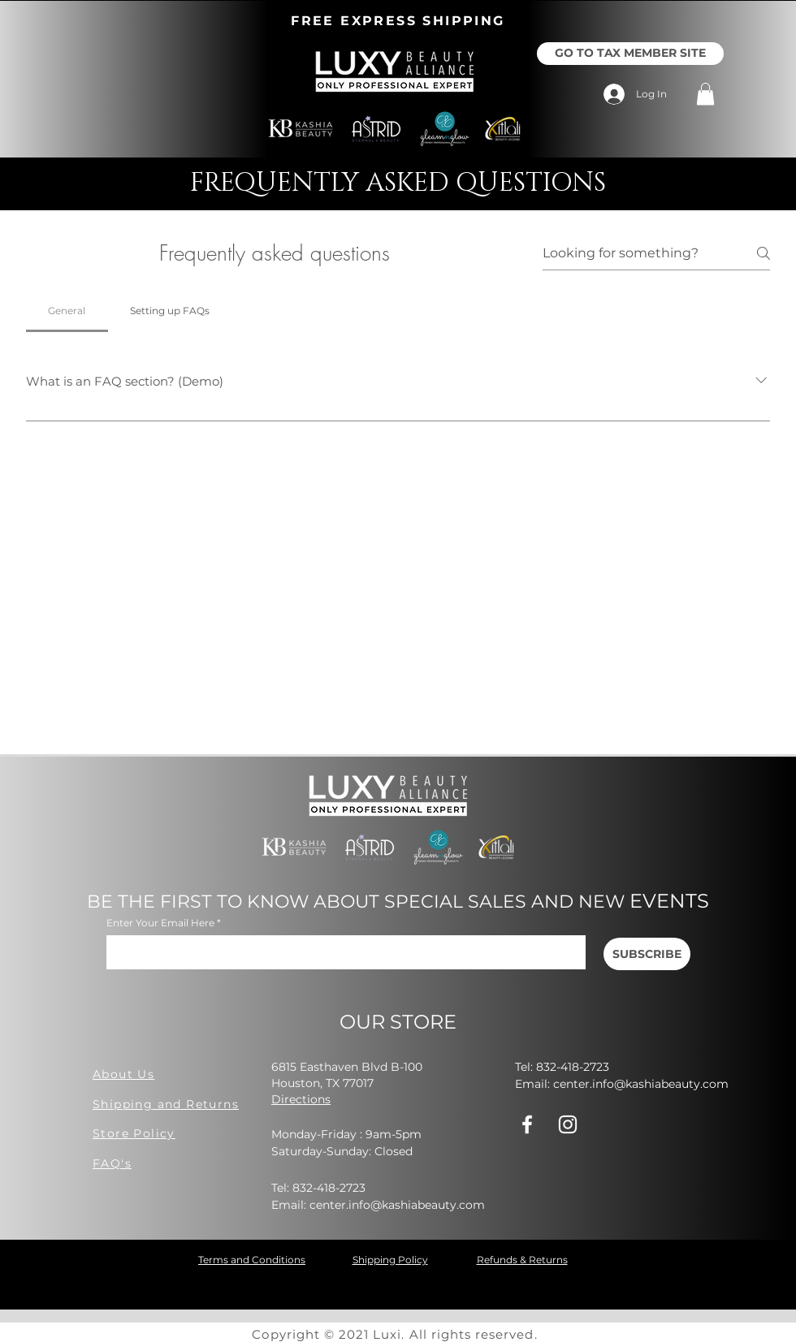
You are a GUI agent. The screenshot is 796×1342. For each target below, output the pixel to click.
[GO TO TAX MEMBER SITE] (630, 53)
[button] (705, 94)
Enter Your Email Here (160, 923)
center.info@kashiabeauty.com (397, 1204)
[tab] (67, 311)
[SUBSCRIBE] (646, 954)
